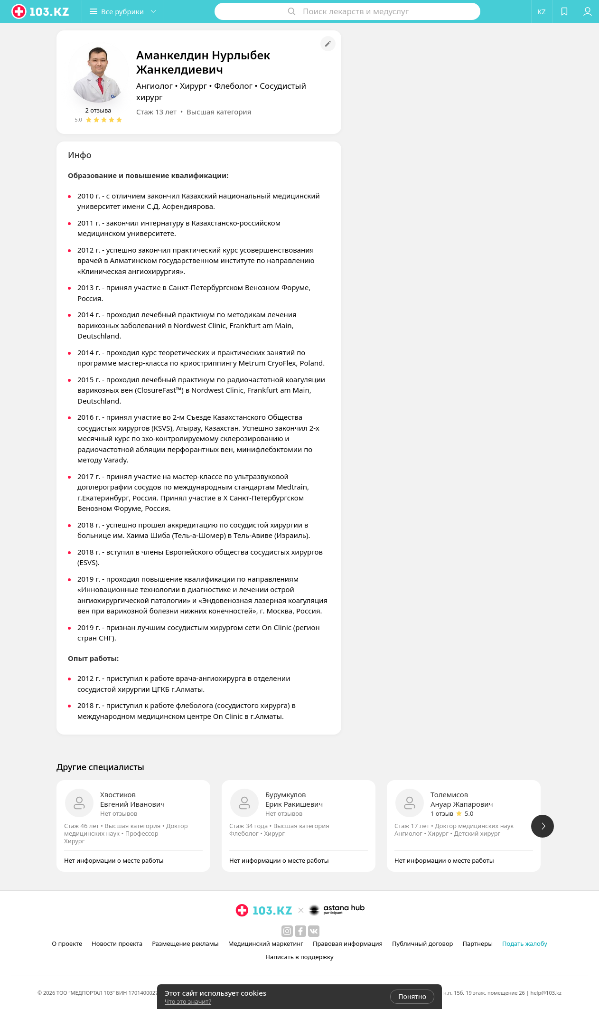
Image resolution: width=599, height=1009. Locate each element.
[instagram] (287, 931)
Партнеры (478, 943)
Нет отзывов (118, 813)
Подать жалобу (524, 943)
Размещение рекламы (185, 943)
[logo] (40, 11)
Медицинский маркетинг (265, 943)
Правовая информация (348, 943)
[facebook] (300, 931)
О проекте (67, 943)
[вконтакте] (313, 931)
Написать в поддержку (299, 956)
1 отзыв (442, 813)
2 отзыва (98, 110)
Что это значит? (188, 1001)
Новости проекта (117, 943)
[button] (122, 11)
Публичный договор (422, 943)
